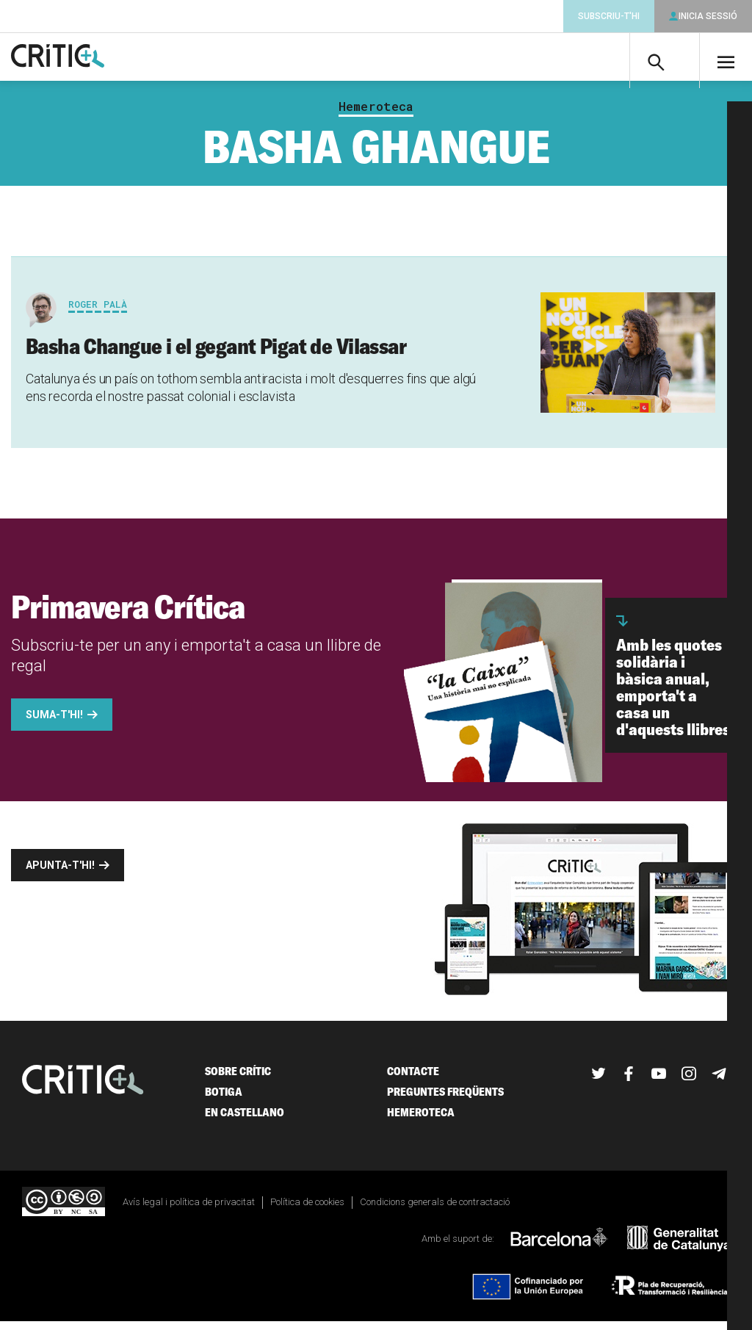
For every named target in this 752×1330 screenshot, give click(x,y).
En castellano (244, 1120)
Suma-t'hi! (54, 723)
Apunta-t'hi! (60, 873)
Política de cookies (307, 1209)
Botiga (223, 1100)
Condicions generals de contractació (435, 1209)
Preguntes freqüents (445, 1100)
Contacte (413, 1079)
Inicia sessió (708, 16)
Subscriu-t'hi (609, 16)
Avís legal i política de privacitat (189, 1209)
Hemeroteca (376, 114)
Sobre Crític (238, 1079)
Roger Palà (97, 312)
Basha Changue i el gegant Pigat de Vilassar (216, 354)
